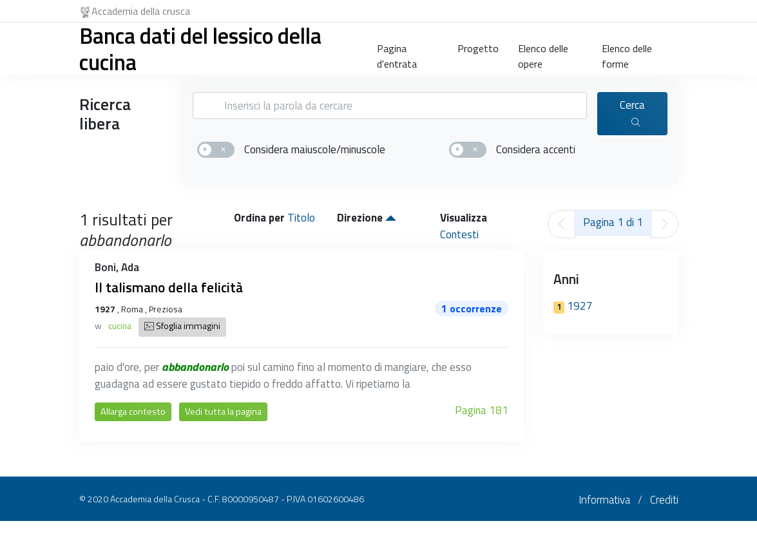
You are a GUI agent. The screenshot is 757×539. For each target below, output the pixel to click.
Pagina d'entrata (397, 53)
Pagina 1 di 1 (613, 222)
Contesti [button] (459, 234)
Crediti (664, 499)
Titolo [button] (301, 217)
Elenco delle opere (543, 53)
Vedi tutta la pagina (223, 411)
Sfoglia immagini (182, 327)
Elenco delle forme (627, 53)
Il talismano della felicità (169, 287)
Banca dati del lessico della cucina (200, 49)
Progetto (478, 48)
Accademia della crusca (135, 11)
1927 (573, 306)
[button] (390, 217)
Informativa (604, 499)
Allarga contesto (133, 411)
